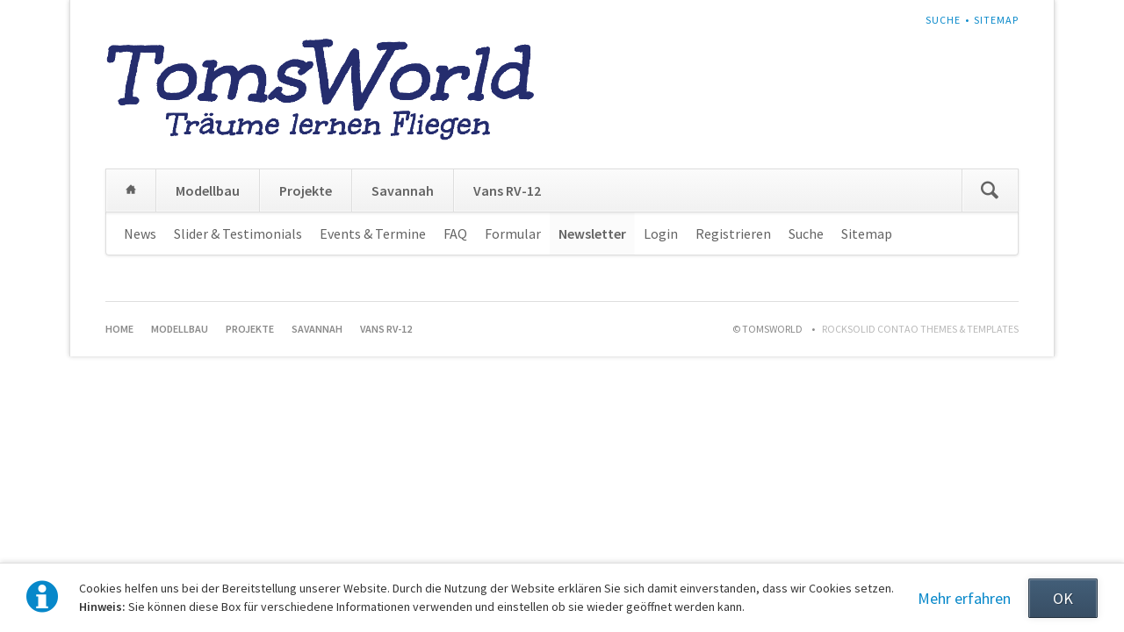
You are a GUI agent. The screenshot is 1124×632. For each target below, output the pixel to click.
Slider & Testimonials (238, 233)
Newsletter (592, 233)
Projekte (305, 190)
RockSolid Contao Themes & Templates (920, 328)
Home (130, 190)
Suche (943, 19)
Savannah (402, 190)
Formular (513, 233)
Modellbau (208, 190)
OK (1063, 598)
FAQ (455, 233)
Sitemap (996, 19)
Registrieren (733, 233)
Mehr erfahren (964, 598)
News (140, 233)
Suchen (990, 190)
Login (661, 233)
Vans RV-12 (507, 190)
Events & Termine (373, 233)
